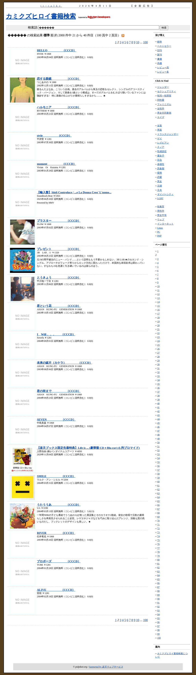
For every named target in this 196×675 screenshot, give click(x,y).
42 (158, 411)
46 (158, 427)
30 (158, 364)
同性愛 (160, 100)
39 (158, 399)
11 (158, 290)
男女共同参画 (164, 113)
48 (158, 434)
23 (158, 337)
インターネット (165, 223)
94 (158, 614)
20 (158, 325)
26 (158, 348)
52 (158, 450)
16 (158, 309)
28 (158, 356)
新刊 (159, 54)
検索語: (33, 27)
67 (158, 509)
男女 (159, 181)
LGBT (160, 198)
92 (158, 606)
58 (158, 473)
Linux (160, 228)
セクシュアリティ (166, 91)
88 (158, 591)
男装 (159, 130)
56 (158, 466)
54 (158, 458)
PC (158, 231)
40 (158, 403)
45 (158, 423)
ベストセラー (164, 46)
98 (158, 630)
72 (158, 528)
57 (158, 470)
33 (158, 376)
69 (158, 516)
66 (158, 505)
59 (158, 477)
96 (158, 622)
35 (158, 384)
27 (158, 352)
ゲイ (159, 138)
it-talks (51, 5)
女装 (159, 125)
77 (158, 548)
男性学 (160, 211)
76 (158, 544)
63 (158, 493)
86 (158, 583)
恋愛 (159, 177)
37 (158, 391)
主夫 (159, 190)
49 (158, 438)
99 (158, 634)
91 (158, 602)
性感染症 (162, 151)
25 (158, 345)
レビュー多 (163, 72)
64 (158, 497)
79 (158, 555)
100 (145, 42)
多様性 (160, 164)
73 (158, 532)
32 (158, 372)
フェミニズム (164, 104)
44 (158, 419)
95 (158, 618)
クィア (160, 147)
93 (158, 610)
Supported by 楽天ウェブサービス (106, 666)
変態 (159, 172)
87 (158, 587)
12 (158, 294)
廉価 (159, 59)
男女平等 (162, 215)
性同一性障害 (164, 95)
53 (158, 454)
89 (158, 595)
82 (158, 567)
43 (158, 415)
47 (158, 430)
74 (158, 536)
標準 (159, 41)
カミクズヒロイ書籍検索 (41, 16)
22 (158, 333)
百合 (159, 160)
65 (158, 501)
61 (158, 485)
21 (158, 329)
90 (158, 598)
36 (158, 388)
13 (158, 298)
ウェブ (160, 219)
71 (158, 524)
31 (158, 368)
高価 (159, 63)
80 (158, 559)
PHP (159, 235)
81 (158, 563)
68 (158, 513)
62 (158, 489)
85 (158, 579)
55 (158, 462)
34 (158, 380)
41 (158, 407)
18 (158, 317)
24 (158, 341)
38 (158, 395)
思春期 (160, 168)
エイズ (160, 117)
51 (158, 446)
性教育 (160, 206)
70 (158, 520)
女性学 (160, 108)
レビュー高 (163, 67)
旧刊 (159, 50)
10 (137, 42)
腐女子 (160, 155)
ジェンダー (163, 87)
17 (158, 313)
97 (158, 626)
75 (158, 540)
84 (158, 575)
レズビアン (163, 142)
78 (158, 552)
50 (158, 442)
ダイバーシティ (165, 194)
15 (158, 305)
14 (158, 302)
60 (158, 481)
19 (158, 321)
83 (158, 571)
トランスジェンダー (167, 134)
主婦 (159, 185)
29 (158, 360)
